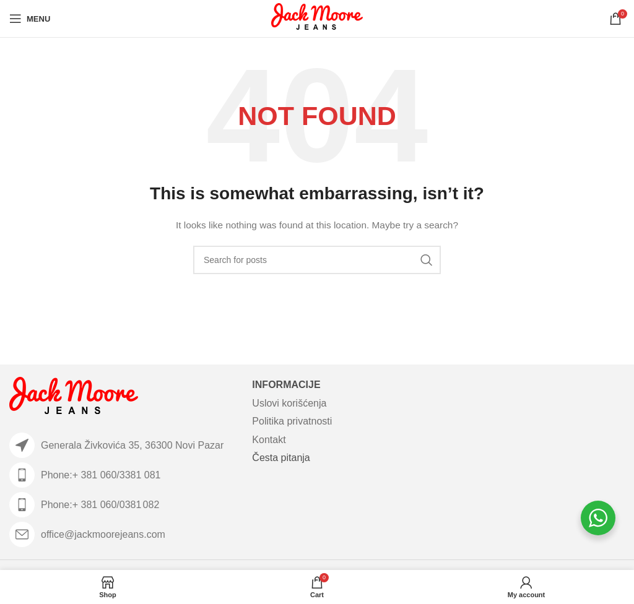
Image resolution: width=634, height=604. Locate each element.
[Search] (317, 260)
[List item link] (124, 475)
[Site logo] (317, 18)
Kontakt (268, 439)
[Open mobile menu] (29, 18)
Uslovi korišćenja (289, 403)
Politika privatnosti (292, 421)
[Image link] (73, 398)
